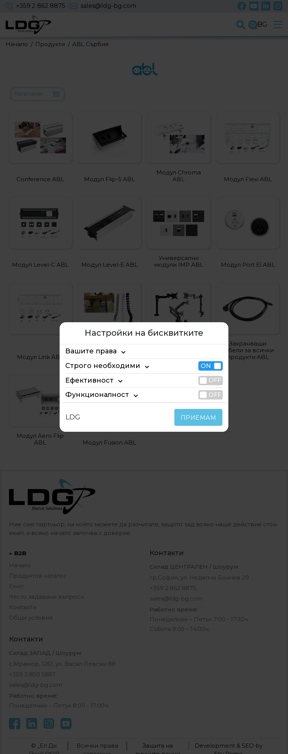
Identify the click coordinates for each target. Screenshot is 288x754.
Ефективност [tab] (85, 380)
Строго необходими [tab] (96, 365)
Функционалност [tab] (91, 394)
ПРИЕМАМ (200, 418)
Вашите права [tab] (87, 351)
